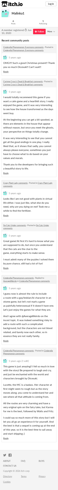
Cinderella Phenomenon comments (18, 278)
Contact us (9, 465)
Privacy (42, 476)
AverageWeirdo (10, 281)
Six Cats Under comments (14, 225)
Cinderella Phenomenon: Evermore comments (23, 47)
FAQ (23, 461)
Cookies (7, 482)
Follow (39, 31)
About (7, 461)
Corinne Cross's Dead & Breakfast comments (23, 81)
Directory (7, 476)
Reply (6, 71)
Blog (41, 461)
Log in (51, 3)
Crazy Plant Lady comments (15, 183)
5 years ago (15, 57)
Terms (23, 476)
